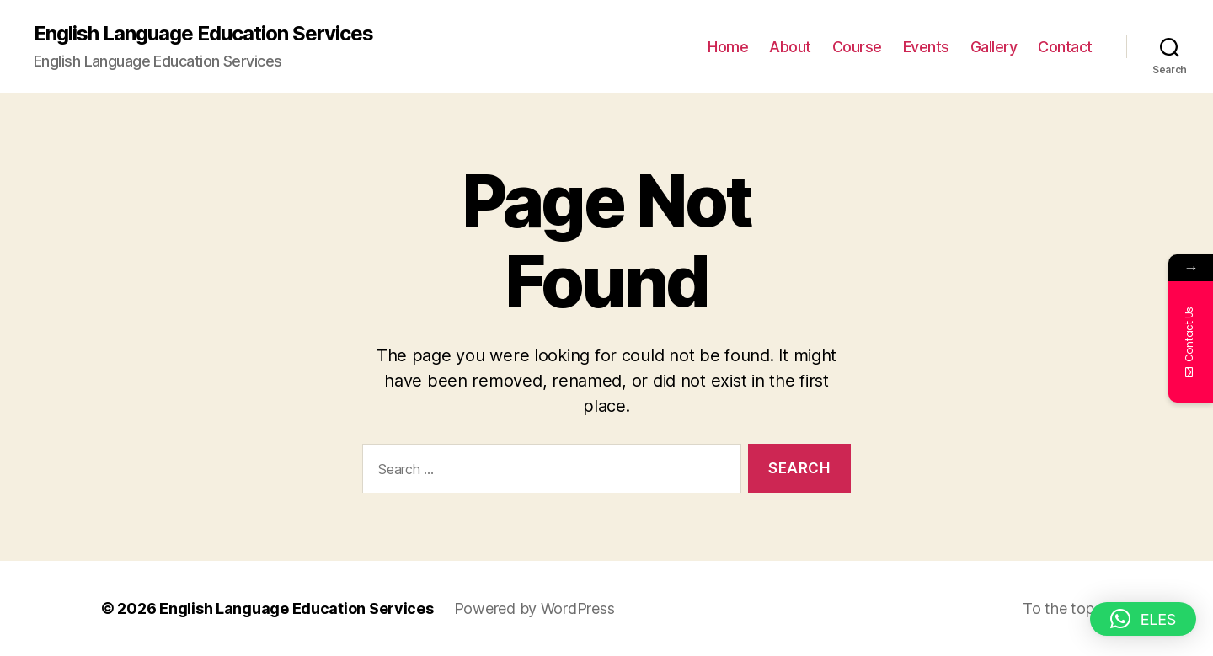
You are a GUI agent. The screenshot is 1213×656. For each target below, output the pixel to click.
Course (857, 47)
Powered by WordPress (534, 608)
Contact (1065, 47)
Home (728, 47)
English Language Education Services (203, 34)
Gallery (994, 47)
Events (926, 47)
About (790, 47)
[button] (1143, 619)
